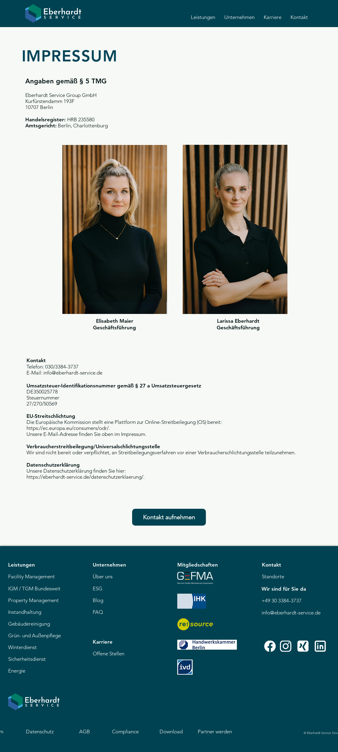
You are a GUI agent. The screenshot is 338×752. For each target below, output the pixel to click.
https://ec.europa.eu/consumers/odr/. (68, 428)
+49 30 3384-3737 (282, 601)
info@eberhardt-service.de (291, 613)
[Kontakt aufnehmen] (169, 517)
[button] (203, 17)
